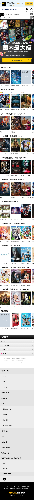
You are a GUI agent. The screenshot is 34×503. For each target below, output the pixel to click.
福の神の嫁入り (4, 286)
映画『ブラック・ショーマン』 (8, 110)
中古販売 (5, 421)
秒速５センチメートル (16, 110)
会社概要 (3, 360)
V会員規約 (9, 360)
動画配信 (4, 399)
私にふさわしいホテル (16, 330)
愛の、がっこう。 (15, 220)
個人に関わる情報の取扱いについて (23, 362)
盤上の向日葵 (24, 110)
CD (8, 15)
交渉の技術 (13, 264)
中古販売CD (22, 15)
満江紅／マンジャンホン (17, 176)
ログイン (31, 12)
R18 (31, 15)
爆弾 (1, 133)
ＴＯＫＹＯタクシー (26, 133)
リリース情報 (17, 346)
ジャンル (17, 342)
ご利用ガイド (5, 432)
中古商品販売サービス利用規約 (8, 362)
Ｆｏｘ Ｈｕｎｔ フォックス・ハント (10, 176)
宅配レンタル (7, 410)
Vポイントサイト (6, 454)
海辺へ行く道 (24, 330)
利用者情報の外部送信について (20, 364)
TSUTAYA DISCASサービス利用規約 (19, 360)
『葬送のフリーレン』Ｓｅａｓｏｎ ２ (20, 86)
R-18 (17, 355)
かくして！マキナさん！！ (6, 242)
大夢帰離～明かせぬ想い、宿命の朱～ (20, 286)
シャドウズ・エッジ (5, 155)
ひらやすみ (3, 220)
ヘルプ (3, 438)
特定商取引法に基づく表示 (7, 364)
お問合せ (4, 443)
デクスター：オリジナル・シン (18, 308)
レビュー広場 (5, 449)
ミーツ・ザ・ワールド (5, 330)
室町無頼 (13, 133)
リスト (26, 12)
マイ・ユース (3, 264)
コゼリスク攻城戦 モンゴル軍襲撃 (9, 86)
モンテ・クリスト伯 (15, 155)
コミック (14, 15)
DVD (3, 15)
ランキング (17, 350)
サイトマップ (4, 366)
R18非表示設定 (7, 426)
